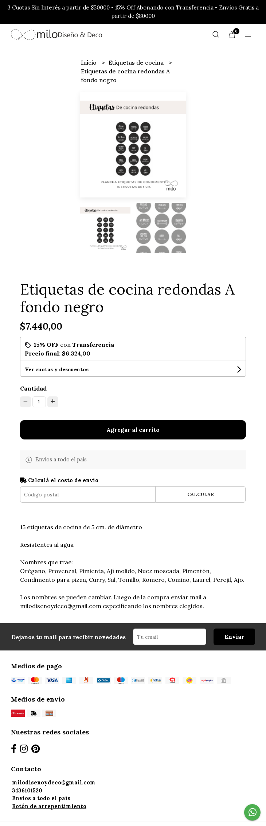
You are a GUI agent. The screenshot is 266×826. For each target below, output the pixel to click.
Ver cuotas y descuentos (57, 369)
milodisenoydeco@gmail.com (53, 782)
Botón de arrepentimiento (49, 806)
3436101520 (27, 790)
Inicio (89, 62)
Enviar (234, 636)
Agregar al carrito (133, 429)
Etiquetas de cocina (137, 62)
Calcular (200, 494)
